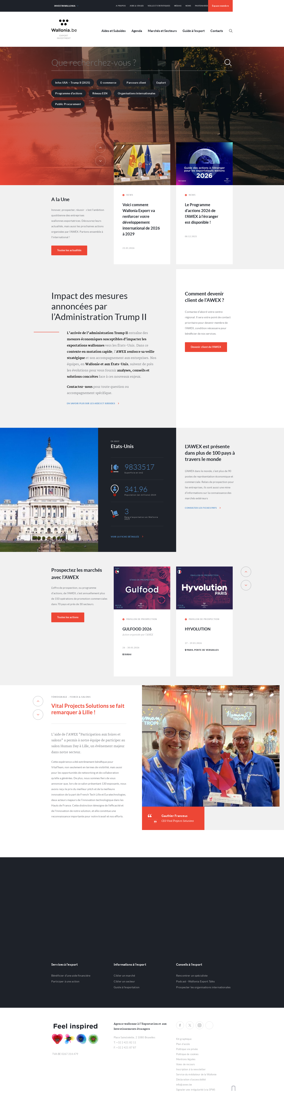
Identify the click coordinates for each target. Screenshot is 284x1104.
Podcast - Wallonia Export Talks (195, 981)
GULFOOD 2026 (137, 629)
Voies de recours (185, 1064)
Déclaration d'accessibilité (191, 1079)
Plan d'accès (183, 1044)
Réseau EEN (99, 93)
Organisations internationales (136, 93)
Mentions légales (185, 1059)
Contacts (216, 31)
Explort (161, 82)
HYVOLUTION (197, 629)
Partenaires (201, 6)
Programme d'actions (68, 93)
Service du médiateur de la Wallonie (196, 1074)
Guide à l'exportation (126, 987)
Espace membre (220, 5)
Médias (178, 6)
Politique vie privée (187, 1049)
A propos (121, 6)
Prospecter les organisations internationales (203, 987)
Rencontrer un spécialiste (192, 975)
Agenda (136, 31)
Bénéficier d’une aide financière (70, 975)
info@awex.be (184, 1084)
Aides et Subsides (113, 31)
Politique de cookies (187, 1054)
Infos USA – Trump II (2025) (72, 82)
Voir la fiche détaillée (127, 537)
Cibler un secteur (124, 981)
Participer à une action (65, 981)
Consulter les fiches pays (203, 508)
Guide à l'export (194, 31)
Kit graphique (184, 1039)
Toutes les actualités (69, 250)
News (188, 6)
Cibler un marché (124, 975)
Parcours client (136, 82)
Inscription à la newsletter (191, 1069)
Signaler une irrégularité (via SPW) (195, 1089)
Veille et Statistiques (159, 6)
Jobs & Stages (137, 6)
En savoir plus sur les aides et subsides (93, 403)
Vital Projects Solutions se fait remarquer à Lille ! (87, 709)
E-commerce (108, 82)
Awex (64, 29)
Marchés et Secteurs (162, 31)
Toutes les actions (67, 617)
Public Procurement (68, 104)
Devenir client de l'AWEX (206, 346)
